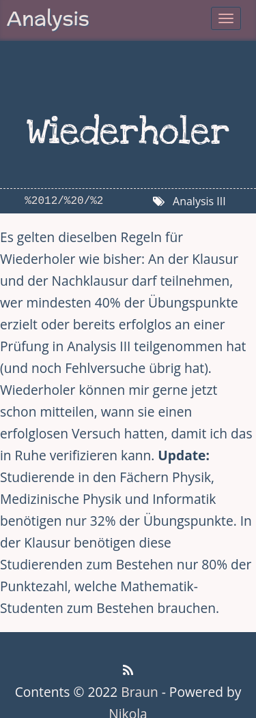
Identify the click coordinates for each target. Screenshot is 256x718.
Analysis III (199, 201)
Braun (139, 692)
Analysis (48, 18)
